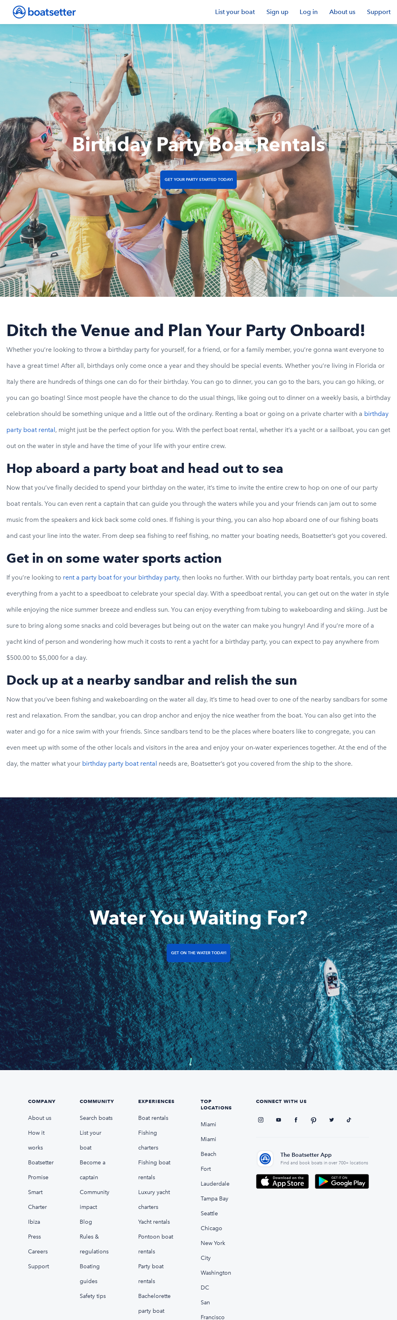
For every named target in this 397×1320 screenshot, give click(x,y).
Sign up (277, 12)
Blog (86, 1222)
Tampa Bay (214, 1198)
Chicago (211, 1228)
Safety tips (93, 1296)
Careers (38, 1251)
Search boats (96, 1118)
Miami (208, 1124)
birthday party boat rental (120, 763)
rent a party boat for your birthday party (121, 577)
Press (34, 1236)
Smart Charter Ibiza (37, 1207)
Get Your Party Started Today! (199, 179)
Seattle (209, 1213)
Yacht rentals (154, 1222)
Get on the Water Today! (198, 952)
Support (379, 12)
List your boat (235, 12)
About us (342, 12)
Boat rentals (153, 1118)
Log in (309, 12)
